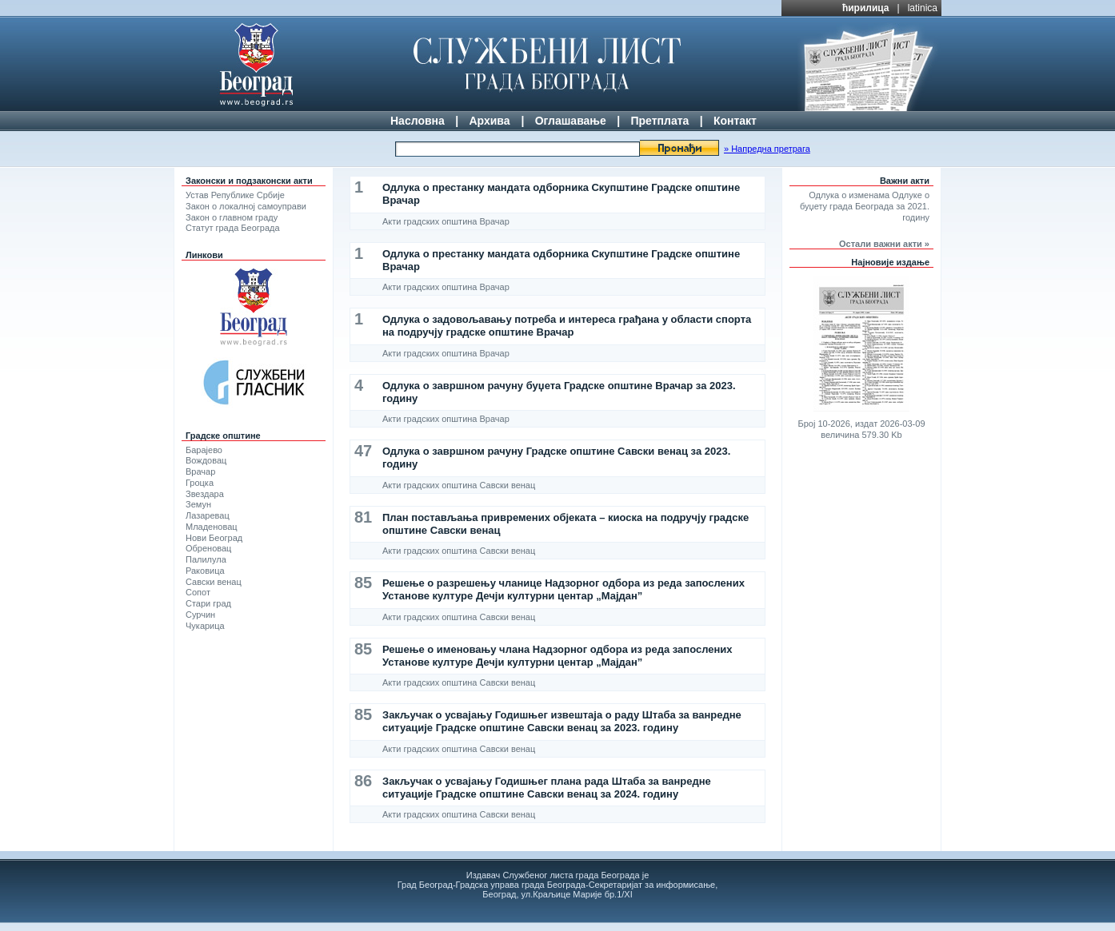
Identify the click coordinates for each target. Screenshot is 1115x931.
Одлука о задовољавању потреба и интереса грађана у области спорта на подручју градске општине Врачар (566, 325)
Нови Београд (214, 538)
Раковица (205, 570)
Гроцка (200, 482)
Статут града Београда (233, 228)
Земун (198, 504)
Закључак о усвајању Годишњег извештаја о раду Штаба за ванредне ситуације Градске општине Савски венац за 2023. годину (561, 721)
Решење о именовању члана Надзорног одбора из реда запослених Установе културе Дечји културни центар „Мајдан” (557, 655)
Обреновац (208, 548)
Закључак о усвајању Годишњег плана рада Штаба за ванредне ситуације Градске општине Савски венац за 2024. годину (546, 787)
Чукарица (205, 626)
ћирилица (865, 8)
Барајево (204, 450)
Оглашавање (570, 120)
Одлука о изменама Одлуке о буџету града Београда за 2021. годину (864, 206)
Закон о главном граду (232, 217)
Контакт (735, 120)
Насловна (417, 120)
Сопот (198, 592)
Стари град (208, 603)
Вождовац (206, 460)
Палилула (206, 559)
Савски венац (214, 582)
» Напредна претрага (767, 148)
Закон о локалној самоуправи (246, 206)
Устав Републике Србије (235, 195)
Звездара (205, 494)
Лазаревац (208, 515)
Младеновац (212, 526)
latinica (922, 8)
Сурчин (200, 614)
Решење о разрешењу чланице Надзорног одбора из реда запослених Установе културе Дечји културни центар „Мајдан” (563, 589)
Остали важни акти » (884, 244)
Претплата (659, 120)
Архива (489, 120)
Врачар (200, 471)
